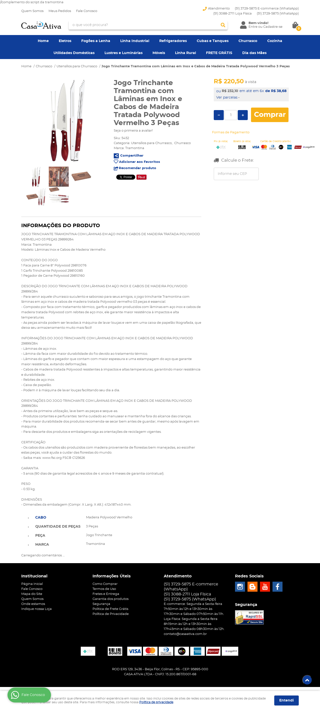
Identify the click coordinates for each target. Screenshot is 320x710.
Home (43, 41)
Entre (253, 27)
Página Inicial (32, 584)
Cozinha (274, 41)
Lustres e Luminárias (123, 53)
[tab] (57, 517)
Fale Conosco (86, 11)
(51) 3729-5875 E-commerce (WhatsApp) (267, 8)
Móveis (158, 53)
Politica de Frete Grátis (110, 609)
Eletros (65, 41)
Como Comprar (105, 584)
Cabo (40, 517)
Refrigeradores (173, 41)
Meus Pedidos (59, 11)
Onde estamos (33, 604)
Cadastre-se (272, 27)
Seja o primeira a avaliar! (133, 130)
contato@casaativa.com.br (185, 634)
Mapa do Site (31, 594)
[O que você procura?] (223, 25)
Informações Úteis (111, 576)
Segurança (101, 604)
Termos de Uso (104, 589)
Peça (40, 535)
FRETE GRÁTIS (219, 53)
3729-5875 (278, 13)
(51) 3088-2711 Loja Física (232, 13)
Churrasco (247, 41)
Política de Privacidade (110, 614)
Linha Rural (185, 53)
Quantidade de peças (57, 526)
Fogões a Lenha (95, 41)
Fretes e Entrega (105, 594)
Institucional (34, 576)
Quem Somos (32, 11)
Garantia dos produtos (110, 599)
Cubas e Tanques (212, 41)
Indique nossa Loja (36, 609)
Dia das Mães (254, 53)
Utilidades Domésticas (74, 53)
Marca (42, 544)
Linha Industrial (134, 41)
